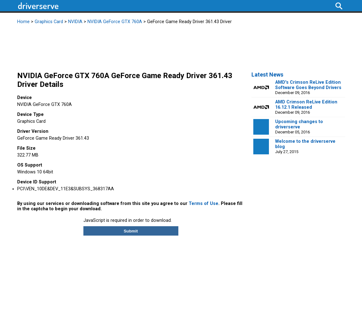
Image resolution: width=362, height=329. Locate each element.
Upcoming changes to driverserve (299, 124)
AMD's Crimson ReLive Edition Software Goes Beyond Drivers (308, 85)
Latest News (267, 74)
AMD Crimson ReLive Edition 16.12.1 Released (306, 104)
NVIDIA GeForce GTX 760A (114, 21)
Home (23, 21)
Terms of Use (203, 203)
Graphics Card (49, 21)
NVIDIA (75, 21)
